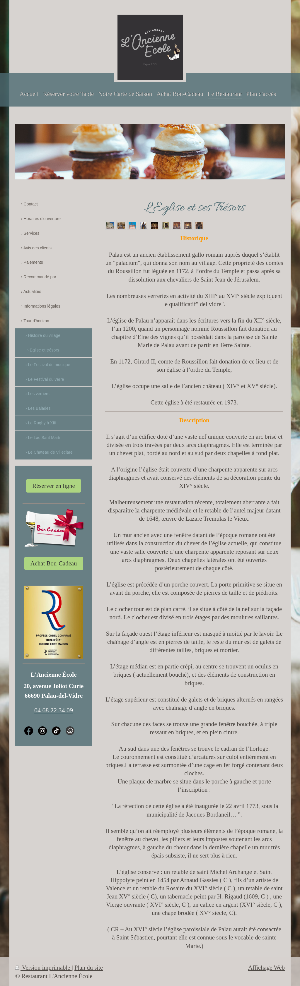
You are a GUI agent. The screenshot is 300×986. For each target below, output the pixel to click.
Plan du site (88, 967)
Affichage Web (266, 967)
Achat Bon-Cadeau (53, 563)
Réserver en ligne (53, 485)
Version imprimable (43, 967)
